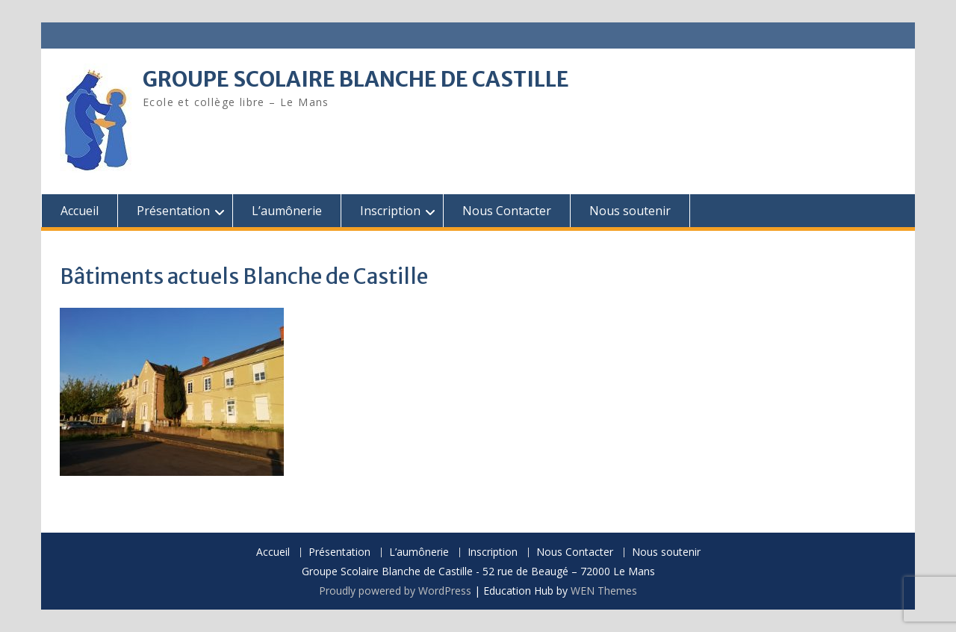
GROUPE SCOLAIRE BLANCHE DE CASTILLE (356, 79)
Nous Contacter (506, 210)
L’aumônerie (287, 210)
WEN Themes (604, 590)
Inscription (390, 210)
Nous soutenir (630, 210)
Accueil (79, 210)
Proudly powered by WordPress (395, 590)
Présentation (173, 210)
